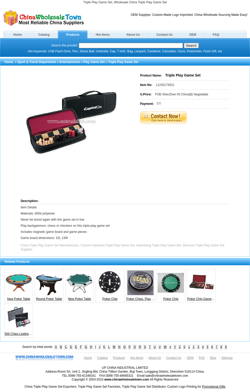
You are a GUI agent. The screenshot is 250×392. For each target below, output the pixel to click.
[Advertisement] (182, 161)
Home (17, 34)
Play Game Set (94, 62)
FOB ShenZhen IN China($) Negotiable (181, 94)
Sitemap (227, 357)
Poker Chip (110, 285)
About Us (133, 34)
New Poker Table (19, 285)
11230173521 (165, 85)
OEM (192, 34)
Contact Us (164, 34)
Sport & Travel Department (36, 62)
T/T (158, 104)
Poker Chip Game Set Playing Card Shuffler (201, 285)
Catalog (43, 34)
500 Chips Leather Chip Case (19, 320)
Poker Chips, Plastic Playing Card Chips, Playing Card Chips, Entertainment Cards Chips (140, 285)
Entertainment (69, 62)
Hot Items (103, 34)
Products (72, 34)
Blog (213, 357)
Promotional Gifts (214, 386)
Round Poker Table (49, 285)
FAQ (216, 34)
